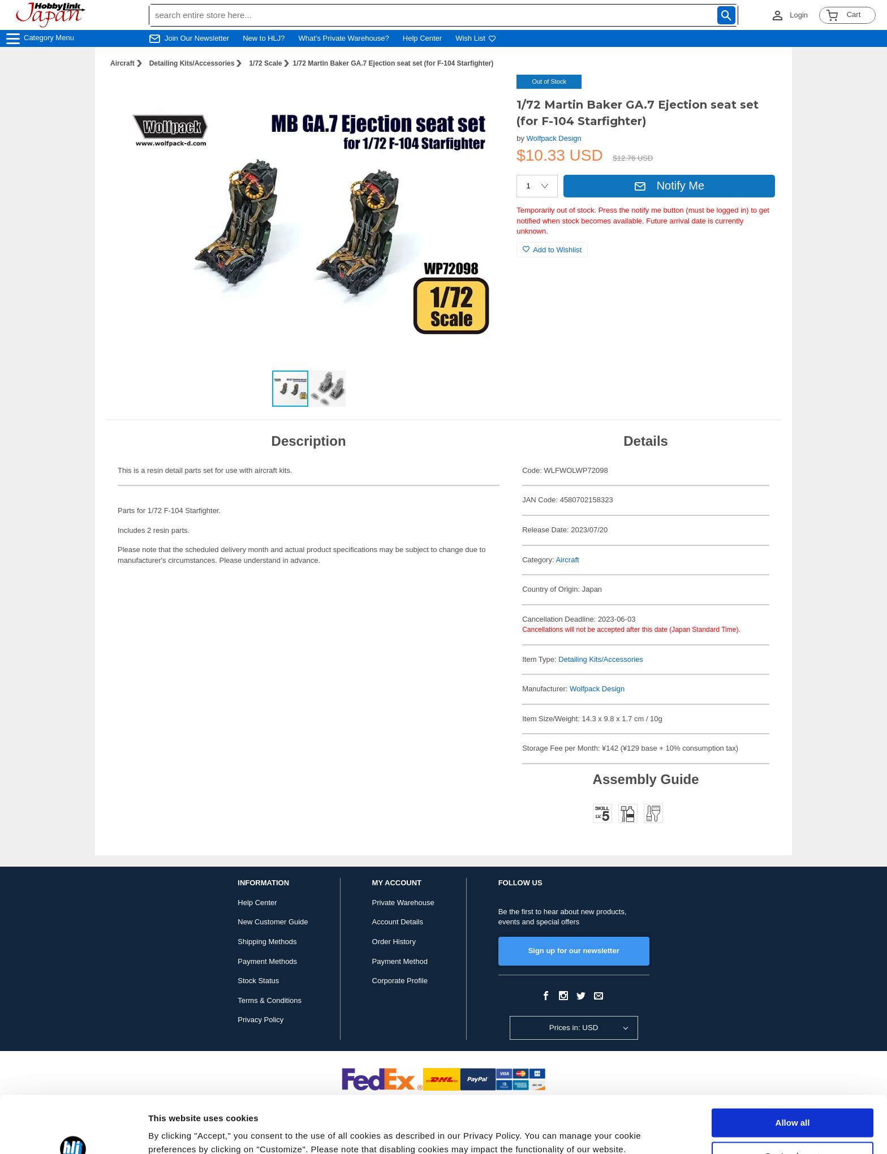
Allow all (793, 1074)
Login (799, 15)
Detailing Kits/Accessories (192, 63)
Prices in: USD (573, 1027)
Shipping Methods (267, 941)
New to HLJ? (264, 38)
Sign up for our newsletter (573, 950)
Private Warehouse (403, 902)
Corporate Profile (400, 980)
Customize (793, 1107)
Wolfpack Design (554, 138)
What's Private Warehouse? (344, 38)
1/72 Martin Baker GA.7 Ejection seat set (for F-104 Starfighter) (392, 63)
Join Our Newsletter (197, 38)
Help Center (422, 38)
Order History (394, 941)
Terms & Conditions (270, 1000)
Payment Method (400, 961)
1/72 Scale (265, 63)
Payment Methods (267, 961)
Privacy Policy (260, 1019)
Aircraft (122, 63)
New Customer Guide (273, 922)
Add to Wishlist (552, 250)
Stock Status (258, 980)
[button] (485, 95)
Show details (174, 1131)
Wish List (475, 38)
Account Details (397, 922)
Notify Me (669, 185)
